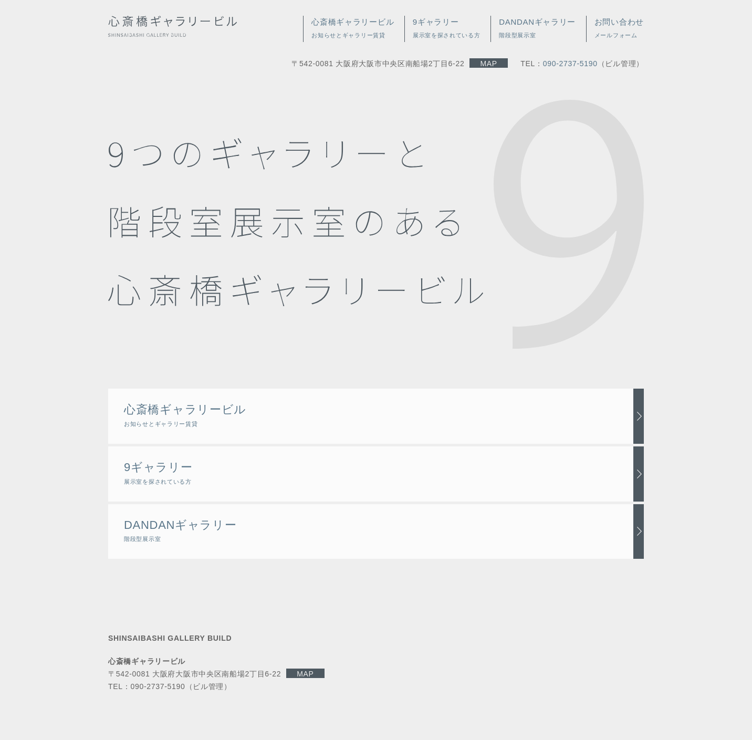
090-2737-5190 (570, 63)
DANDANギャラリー (180, 530)
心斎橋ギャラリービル (185, 415)
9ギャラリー (158, 473)
